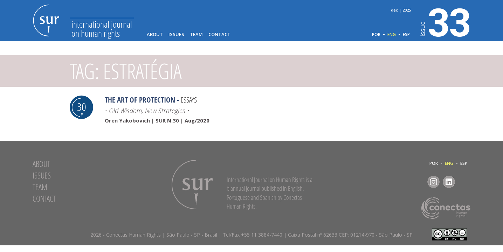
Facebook (418, 182)
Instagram (433, 182)
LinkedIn (449, 182)
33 (445, 21)
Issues (176, 34)
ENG (391, 35)
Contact (219, 34)
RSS (464, 182)
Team (196, 34)
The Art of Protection (140, 100)
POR (376, 35)
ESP (406, 35)
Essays (189, 100)
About (155, 34)
